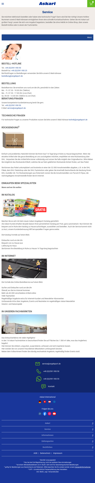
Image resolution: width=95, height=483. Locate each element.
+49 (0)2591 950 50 (13, 68)
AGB (35, 453)
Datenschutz (45, 453)
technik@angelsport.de (78, 120)
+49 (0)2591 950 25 (19, 70)
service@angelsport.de (16, 108)
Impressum (57, 453)
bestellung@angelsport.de (12, 76)
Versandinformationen (83, 467)
